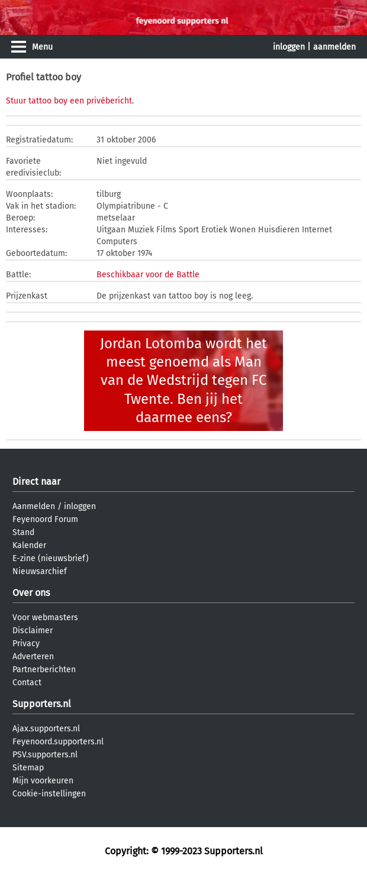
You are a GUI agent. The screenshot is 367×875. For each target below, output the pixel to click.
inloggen (289, 47)
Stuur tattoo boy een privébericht (69, 101)
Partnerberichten (44, 670)
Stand (23, 532)
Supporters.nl (41, 703)
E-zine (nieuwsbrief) (50, 558)
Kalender (29, 545)
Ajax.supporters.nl (46, 729)
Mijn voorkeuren (42, 781)
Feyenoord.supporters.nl (58, 742)
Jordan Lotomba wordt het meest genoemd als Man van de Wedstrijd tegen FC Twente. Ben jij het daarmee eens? (183, 380)
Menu (42, 47)
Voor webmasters (45, 617)
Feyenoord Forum (45, 519)
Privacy (26, 644)
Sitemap (28, 768)
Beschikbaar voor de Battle (147, 275)
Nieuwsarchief (39, 571)
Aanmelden (33, 506)
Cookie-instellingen (49, 794)
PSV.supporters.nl (45, 755)
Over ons (31, 592)
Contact (26, 683)
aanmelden (334, 47)
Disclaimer (32, 631)
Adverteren (33, 657)
